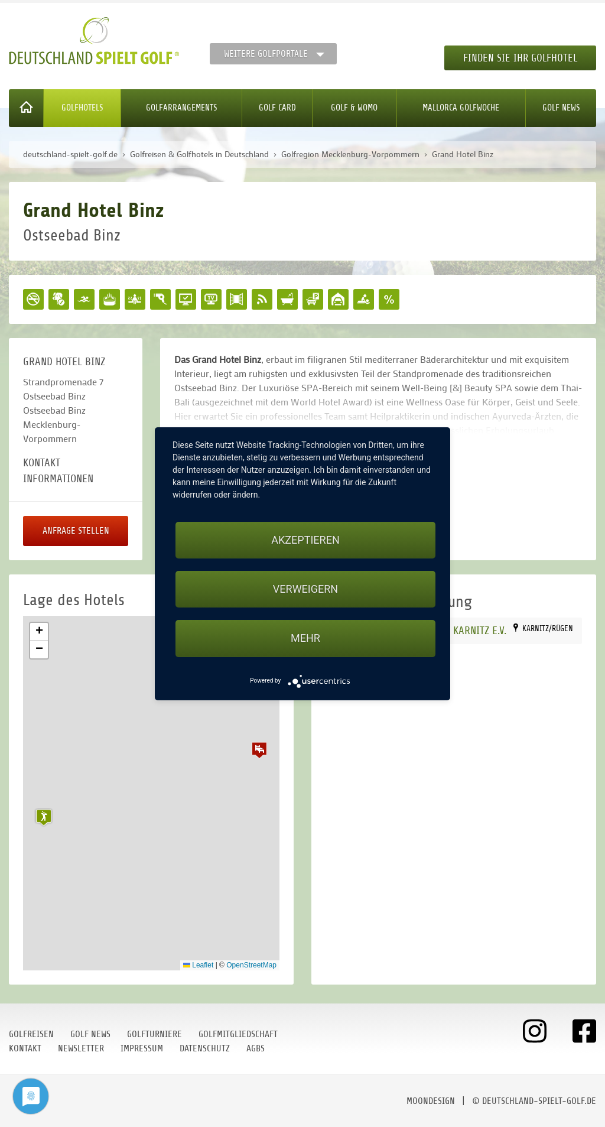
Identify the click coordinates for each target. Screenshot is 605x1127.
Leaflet (198, 965)
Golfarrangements (181, 108)
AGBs (255, 1048)
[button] (259, 749)
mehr (305, 638)
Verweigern (305, 589)
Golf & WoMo (354, 108)
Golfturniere (154, 1034)
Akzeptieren (305, 540)
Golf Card (277, 108)
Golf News (561, 108)
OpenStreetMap (251, 965)
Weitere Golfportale (266, 53)
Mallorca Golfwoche (460, 108)
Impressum (142, 1048)
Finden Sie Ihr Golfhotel (520, 58)
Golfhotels (82, 108)
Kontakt (25, 1048)
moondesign (430, 1101)
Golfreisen (31, 1034)
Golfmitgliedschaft (238, 1034)
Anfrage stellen (76, 530)
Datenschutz (205, 1048)
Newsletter (81, 1048)
